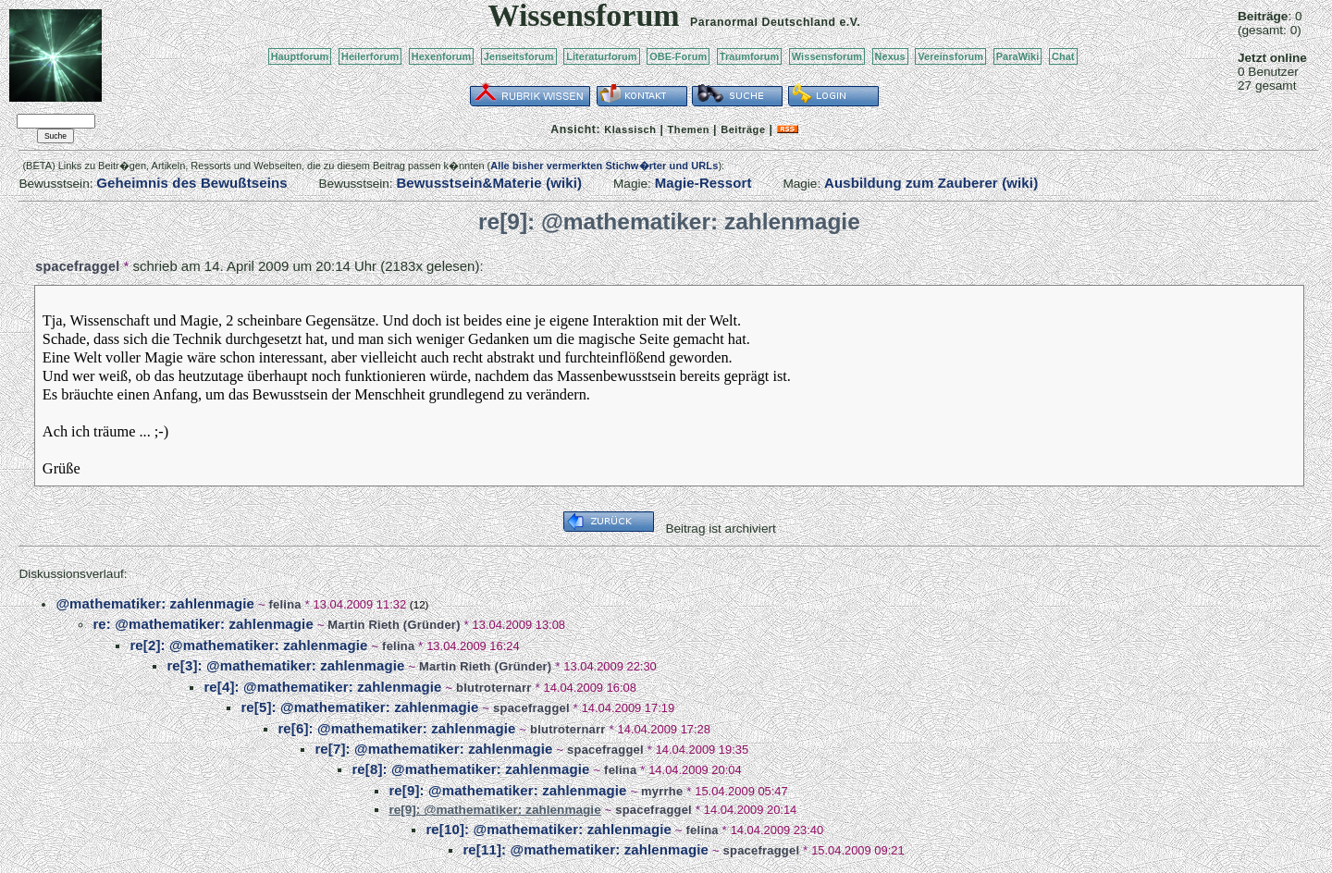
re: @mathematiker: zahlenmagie (202, 624)
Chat (1063, 56)
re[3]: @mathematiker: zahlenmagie (285, 665)
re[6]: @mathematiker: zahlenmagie (396, 728)
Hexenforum (442, 56)
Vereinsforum (950, 56)
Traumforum (750, 56)
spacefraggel (77, 266)
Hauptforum (300, 56)
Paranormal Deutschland (763, 22)
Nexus (890, 56)
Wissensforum (827, 56)
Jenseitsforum (519, 56)
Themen (688, 129)
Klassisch (630, 129)
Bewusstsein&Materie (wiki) (489, 183)
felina (284, 604)
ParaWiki (1018, 56)
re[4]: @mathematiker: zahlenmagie (322, 687)
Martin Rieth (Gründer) (393, 625)
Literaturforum (601, 56)
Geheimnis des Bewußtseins (192, 183)
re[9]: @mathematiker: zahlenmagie (507, 790)
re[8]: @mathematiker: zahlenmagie (470, 769)
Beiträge (743, 129)
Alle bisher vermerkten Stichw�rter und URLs (604, 165)
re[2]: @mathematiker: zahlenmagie (248, 645)
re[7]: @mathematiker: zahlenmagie (433, 748)
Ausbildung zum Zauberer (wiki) (931, 183)
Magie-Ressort (703, 183)
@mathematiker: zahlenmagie (155, 603)
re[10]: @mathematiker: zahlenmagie (549, 829)
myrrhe (662, 791)
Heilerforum (370, 56)
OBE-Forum (678, 56)
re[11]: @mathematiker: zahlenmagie (585, 849)
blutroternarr (494, 688)
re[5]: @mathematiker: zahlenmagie (359, 707)
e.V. (849, 22)
